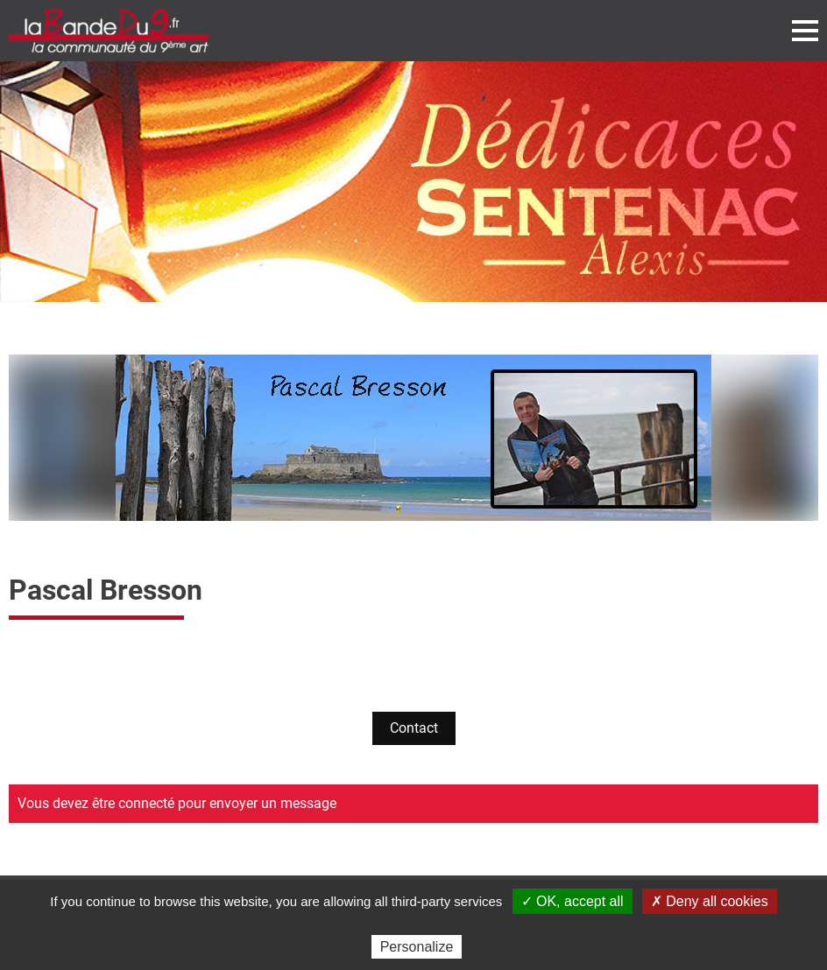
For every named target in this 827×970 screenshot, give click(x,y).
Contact (414, 728)
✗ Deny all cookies (709, 901)
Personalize (417, 946)
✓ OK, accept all (572, 901)
